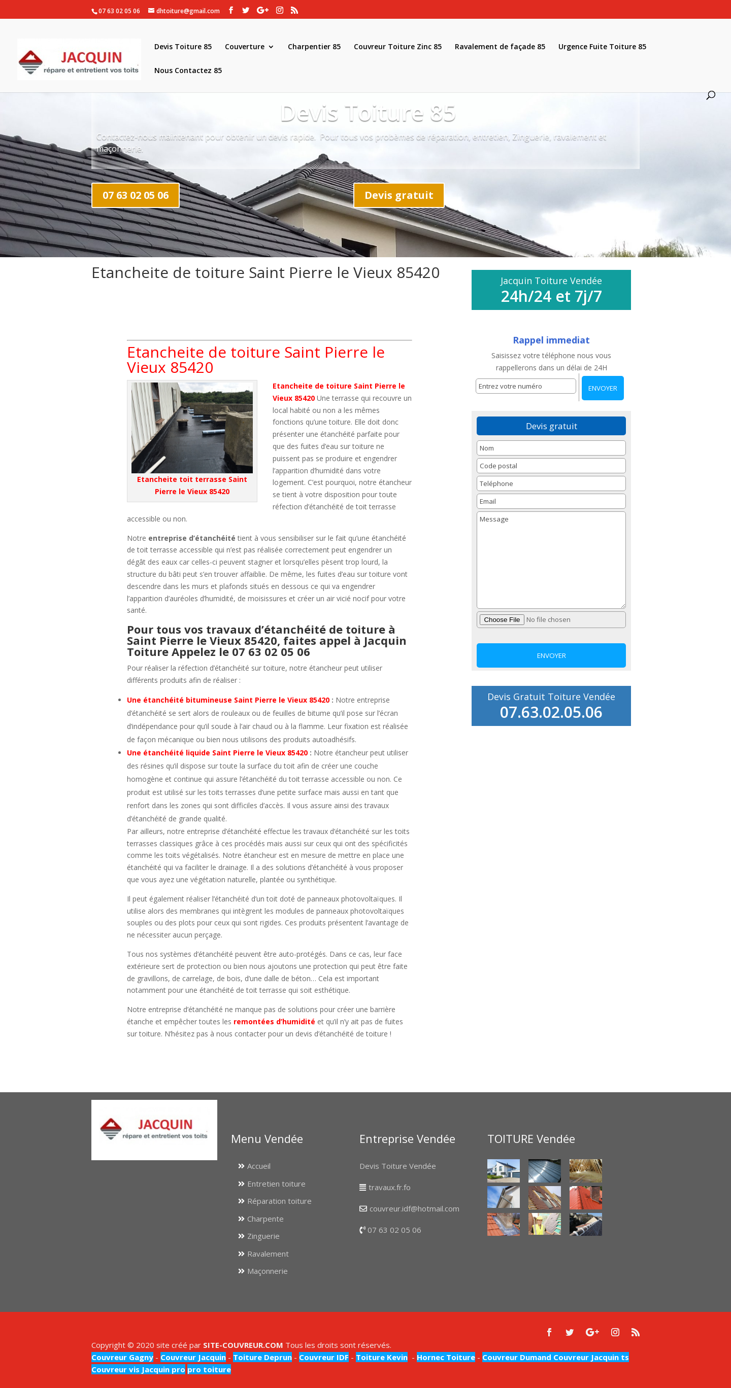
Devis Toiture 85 (183, 47)
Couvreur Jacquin (193, 1357)
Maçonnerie (267, 1271)
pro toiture (209, 1369)
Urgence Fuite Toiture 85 (602, 47)
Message (551, 560)
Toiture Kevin (382, 1357)
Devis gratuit (399, 195)
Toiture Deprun (262, 1357)
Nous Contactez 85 (188, 71)
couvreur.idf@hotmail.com (414, 1208)
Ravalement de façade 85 (500, 47)
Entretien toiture (276, 1183)
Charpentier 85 (314, 47)
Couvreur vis (115, 1369)
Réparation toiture (279, 1201)
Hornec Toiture (446, 1357)
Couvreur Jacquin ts (590, 1357)
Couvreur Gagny (122, 1357)
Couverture (244, 47)
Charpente (265, 1218)
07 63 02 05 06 (136, 195)
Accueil (259, 1166)
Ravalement (268, 1253)
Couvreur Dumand (516, 1357)
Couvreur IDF (324, 1357)
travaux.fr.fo (390, 1187)
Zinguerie (263, 1236)
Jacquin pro (162, 1369)
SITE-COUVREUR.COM (243, 1345)
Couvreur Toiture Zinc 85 (398, 47)
